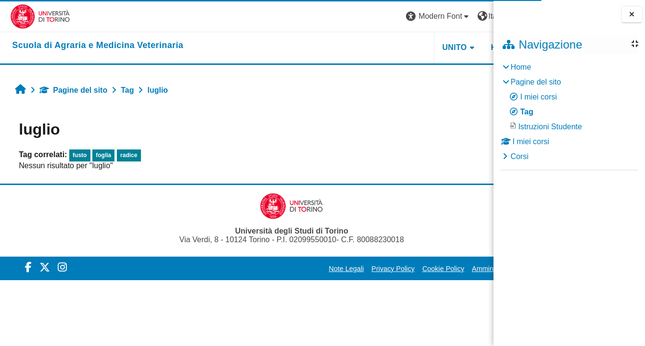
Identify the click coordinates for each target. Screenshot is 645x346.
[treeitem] (569, 112)
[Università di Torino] (30, 16)
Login (476, 16)
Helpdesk (433, 47)
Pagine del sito (68, 90)
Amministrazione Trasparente (437, 268)
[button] (359, 16)
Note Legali (266, 268)
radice (123, 155)
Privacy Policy (313, 268)
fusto (74, 155)
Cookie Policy (364, 268)
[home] (87, 45)
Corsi (519, 156)
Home (520, 67)
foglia (98, 155)
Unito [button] (375, 47)
